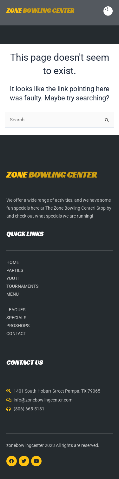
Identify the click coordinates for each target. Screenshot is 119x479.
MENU (12, 294)
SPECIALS (16, 317)
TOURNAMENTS (22, 286)
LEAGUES (15, 309)
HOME (12, 262)
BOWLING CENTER (40, 10)
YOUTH (13, 278)
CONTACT (16, 333)
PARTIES (14, 270)
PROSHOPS (18, 325)
